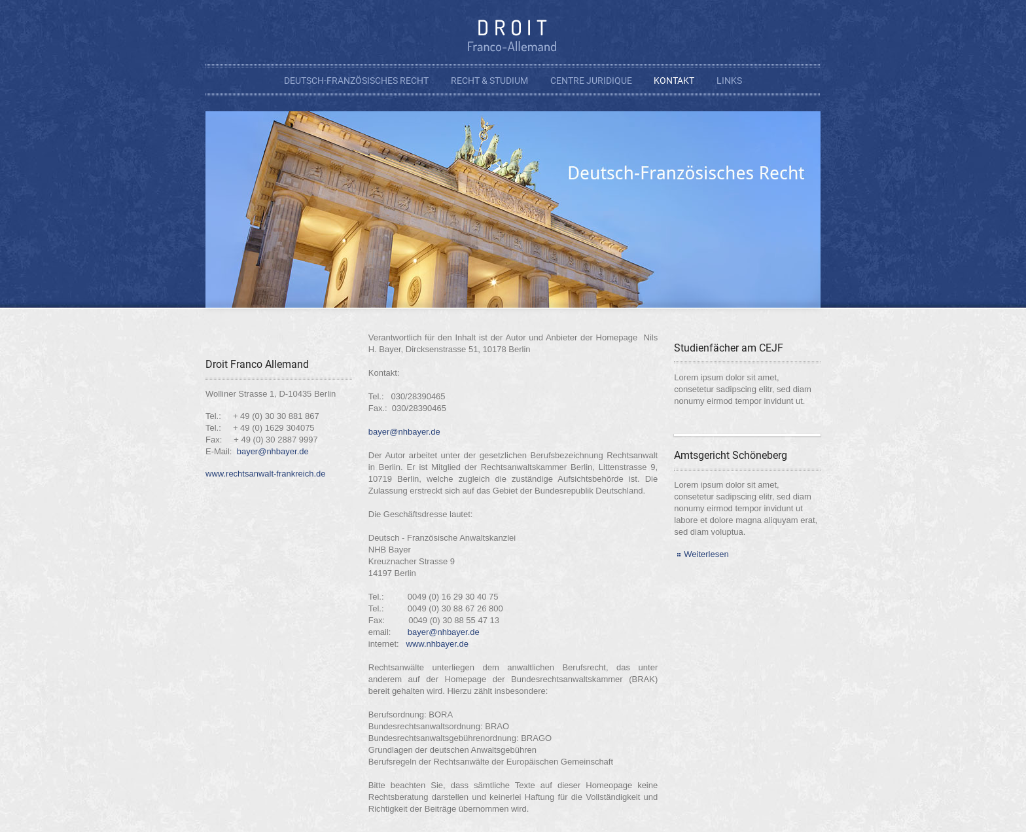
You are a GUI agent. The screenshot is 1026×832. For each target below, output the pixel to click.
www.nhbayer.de (437, 644)
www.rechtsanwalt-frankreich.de (265, 474)
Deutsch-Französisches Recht (356, 80)
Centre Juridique (591, 80)
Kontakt (674, 80)
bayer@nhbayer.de (273, 451)
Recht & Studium (489, 80)
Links (729, 80)
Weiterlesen (706, 554)
